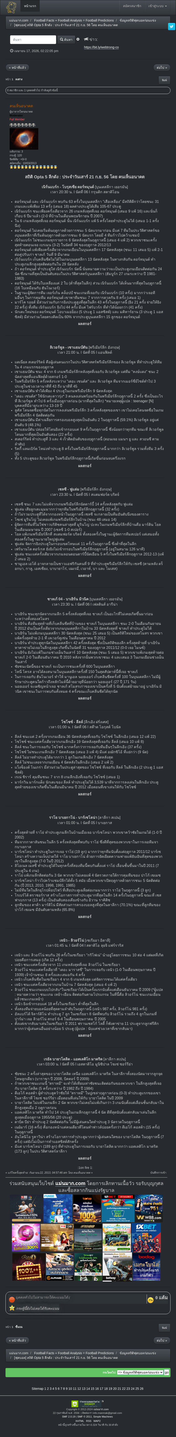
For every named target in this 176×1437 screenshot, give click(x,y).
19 (110, 1388)
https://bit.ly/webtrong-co (101, 47)
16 (97, 1388)
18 (106, 1388)
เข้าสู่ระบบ (157, 6)
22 (124, 1388)
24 (133, 1388)
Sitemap (37, 1388)
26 (141, 1388)
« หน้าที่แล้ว (17, 67)
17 (101, 1388)
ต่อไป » (162, 67)
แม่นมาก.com (70, 1183)
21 (119, 1388)
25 (137, 1388)
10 (70, 1388)
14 (88, 1388)
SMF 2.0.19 (68, 1416)
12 (79, 1388)
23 (128, 1388)
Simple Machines (103, 1416)
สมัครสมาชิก (132, 6)
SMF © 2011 (84, 1416)
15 (92, 1388)
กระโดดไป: (109, 1372)
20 (115, 1388)
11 (75, 1388)
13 (83, 1388)
